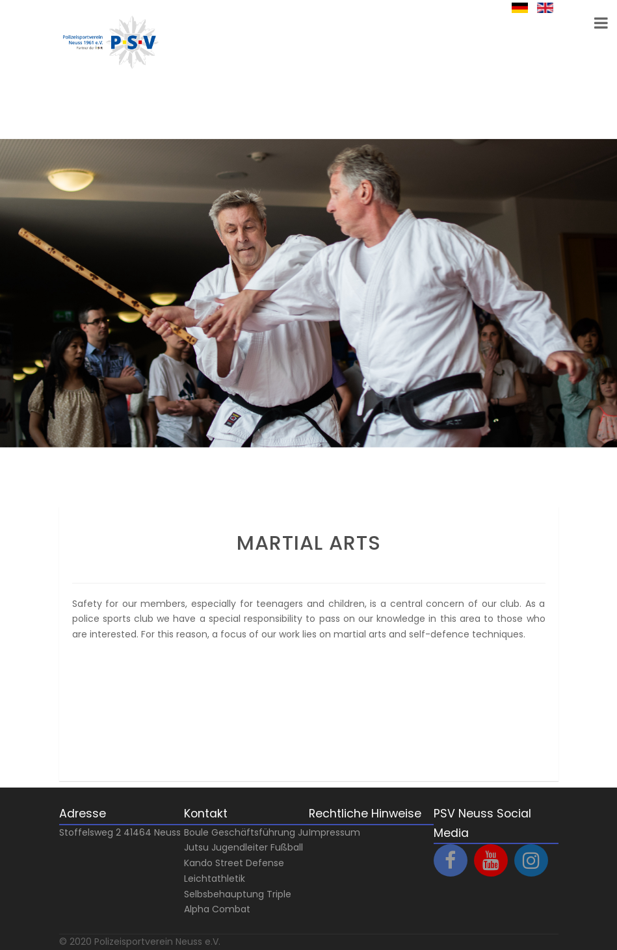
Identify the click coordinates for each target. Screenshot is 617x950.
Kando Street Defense (234, 862)
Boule (196, 832)
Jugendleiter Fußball (257, 847)
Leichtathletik (214, 878)
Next (26, 477)
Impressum (334, 832)
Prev (26, 492)
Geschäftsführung (253, 832)
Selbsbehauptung (224, 894)
